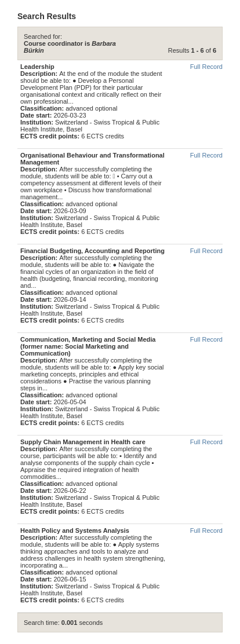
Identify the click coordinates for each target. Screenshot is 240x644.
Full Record (206, 66)
